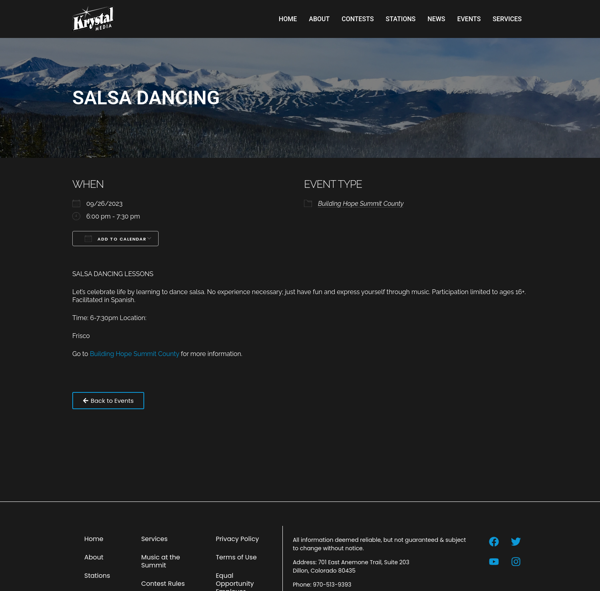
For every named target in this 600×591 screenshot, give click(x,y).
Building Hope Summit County (360, 203)
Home (288, 19)
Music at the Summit (160, 561)
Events (469, 19)
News (436, 19)
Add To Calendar (115, 238)
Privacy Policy (237, 538)
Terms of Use (236, 557)
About (319, 19)
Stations (401, 19)
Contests (358, 19)
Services (507, 19)
